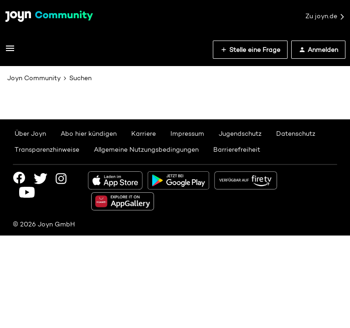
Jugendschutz (240, 133)
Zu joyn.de (325, 16)
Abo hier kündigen (89, 133)
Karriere (143, 133)
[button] (10, 51)
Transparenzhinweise (47, 149)
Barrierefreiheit (236, 149)
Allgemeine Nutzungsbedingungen (146, 149)
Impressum (187, 133)
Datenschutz (295, 133)
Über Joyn (30, 133)
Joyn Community (34, 78)
